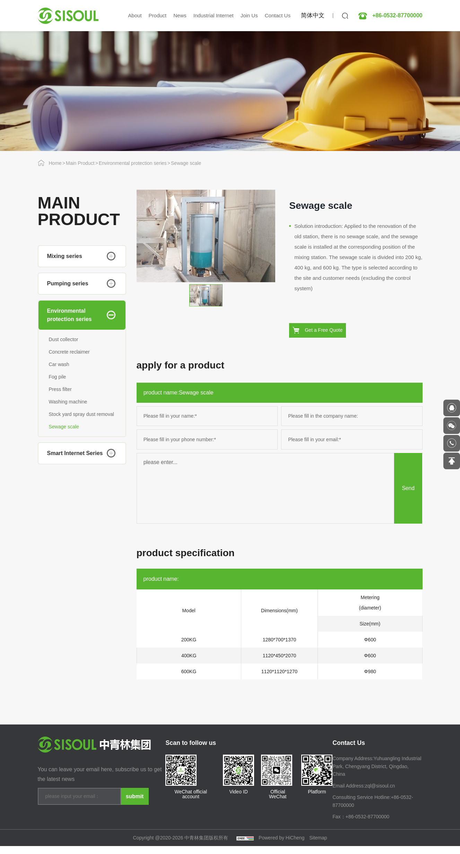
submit (134, 803)
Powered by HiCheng (281, 845)
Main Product (80, 163)
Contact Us (277, 15)
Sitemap (318, 845)
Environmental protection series (133, 163)
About (134, 15)
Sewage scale (186, 163)
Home (55, 163)
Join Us (249, 15)
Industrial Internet (213, 15)
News (179, 15)
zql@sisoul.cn (380, 793)
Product (158, 15)
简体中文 (312, 15)
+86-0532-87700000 (397, 15)
